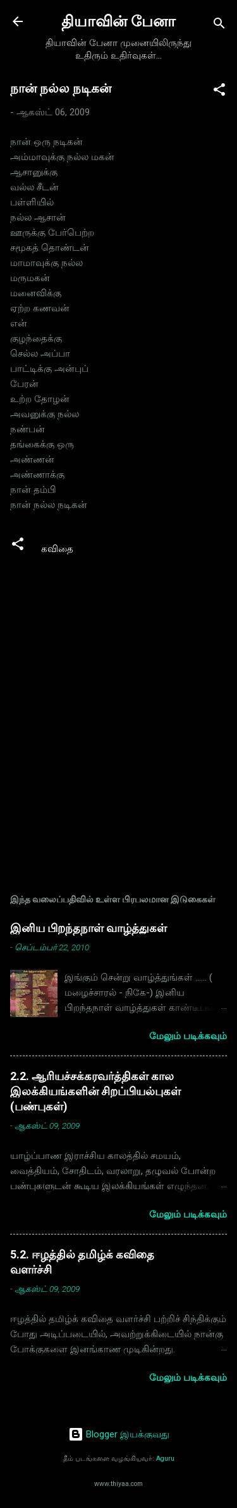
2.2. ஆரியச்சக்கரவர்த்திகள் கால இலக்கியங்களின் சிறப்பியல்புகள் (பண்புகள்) (95, 1091)
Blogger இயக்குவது (118, 1434)
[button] (219, 91)
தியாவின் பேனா (118, 21)
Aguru (165, 1458)
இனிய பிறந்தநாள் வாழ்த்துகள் (88, 928)
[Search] (219, 25)
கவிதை (57, 549)
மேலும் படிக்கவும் (188, 1036)
